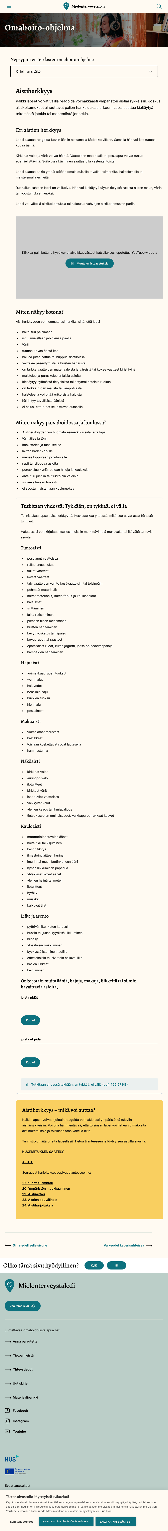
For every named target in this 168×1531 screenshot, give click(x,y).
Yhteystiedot (19, 1369)
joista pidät (29, 997)
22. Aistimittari (33, 1194)
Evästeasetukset (21, 1521)
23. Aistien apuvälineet (39, 1200)
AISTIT (27, 1162)
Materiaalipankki (21, 1397)
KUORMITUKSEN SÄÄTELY (43, 1152)
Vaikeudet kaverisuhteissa (128, 1245)
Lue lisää (106, 1511)
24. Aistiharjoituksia (37, 1205)
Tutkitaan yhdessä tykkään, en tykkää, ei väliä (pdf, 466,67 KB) (77, 1084)
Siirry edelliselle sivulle (26, 1245)
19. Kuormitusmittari (37, 1183)
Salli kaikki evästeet (116, 1521)
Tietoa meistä (19, 1355)
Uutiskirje (16, 1383)
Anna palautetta (21, 1341)
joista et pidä (31, 1039)
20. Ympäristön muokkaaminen (46, 1188)
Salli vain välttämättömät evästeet (66, 1521)
